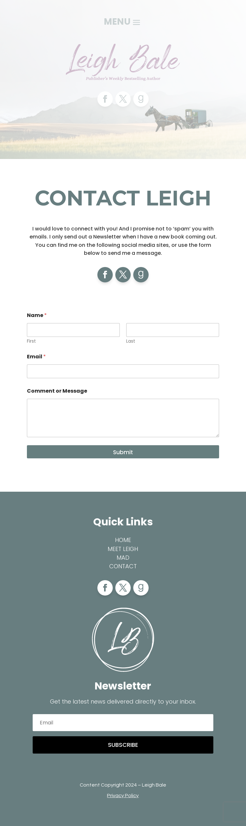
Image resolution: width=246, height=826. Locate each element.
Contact (123, 566)
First (31, 341)
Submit (123, 452)
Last (130, 341)
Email (36, 357)
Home (123, 540)
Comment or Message (57, 391)
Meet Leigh (123, 549)
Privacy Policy (123, 795)
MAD (123, 558)
